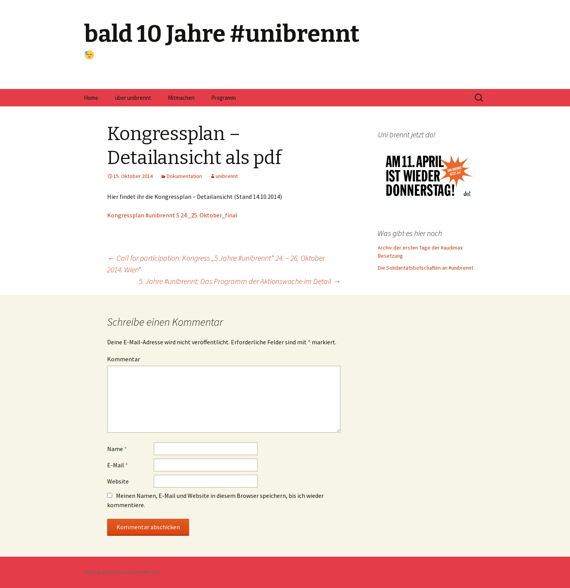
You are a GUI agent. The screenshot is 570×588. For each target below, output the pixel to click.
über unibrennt (133, 97)
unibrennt (227, 176)
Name (117, 449)
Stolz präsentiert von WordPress (122, 572)
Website (118, 481)
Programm (223, 97)
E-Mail (117, 465)
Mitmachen (181, 97)
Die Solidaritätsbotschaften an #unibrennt (425, 267)
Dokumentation (184, 176)
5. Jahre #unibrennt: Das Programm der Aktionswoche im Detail (240, 281)
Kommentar (123, 359)
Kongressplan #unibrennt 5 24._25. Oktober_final (172, 215)
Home (91, 97)
